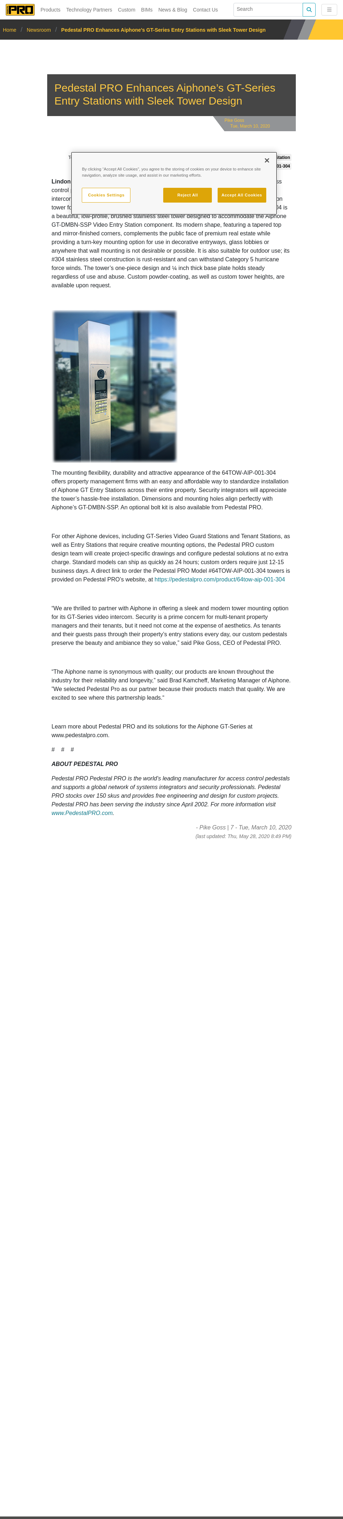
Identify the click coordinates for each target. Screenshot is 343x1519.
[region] (174, 183)
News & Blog (172, 10)
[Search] (268, 10)
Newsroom (38, 30)
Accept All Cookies (242, 195)
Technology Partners (89, 10)
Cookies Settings (106, 195)
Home (10, 30)
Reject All (187, 195)
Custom (126, 10)
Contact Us (205, 10)
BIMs (147, 10)
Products (50, 10)
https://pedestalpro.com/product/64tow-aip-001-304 (220, 579)
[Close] (267, 160)
